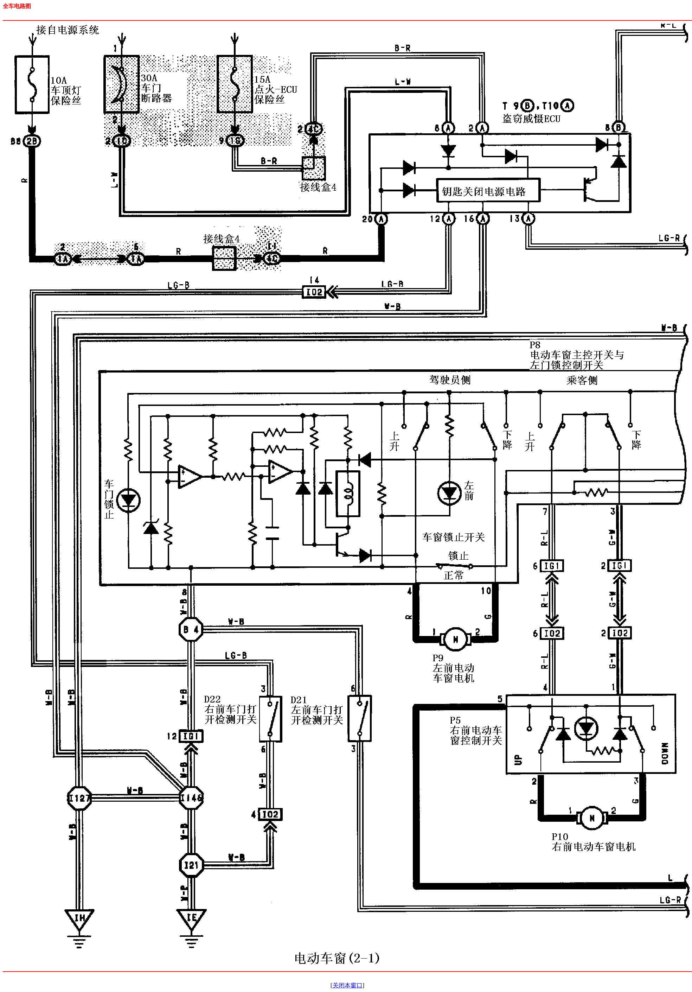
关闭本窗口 (348, 985)
